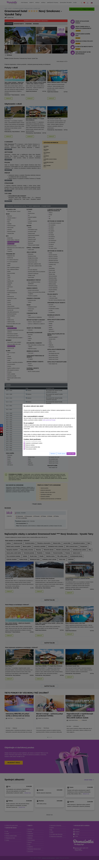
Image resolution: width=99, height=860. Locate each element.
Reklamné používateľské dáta (32, 447)
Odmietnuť (53, 453)
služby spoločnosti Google (48, 420)
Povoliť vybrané (61, 453)
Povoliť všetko (71, 453)
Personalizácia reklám (30, 449)
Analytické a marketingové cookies (33, 443)
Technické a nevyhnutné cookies (33, 441)
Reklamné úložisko (30, 445)
